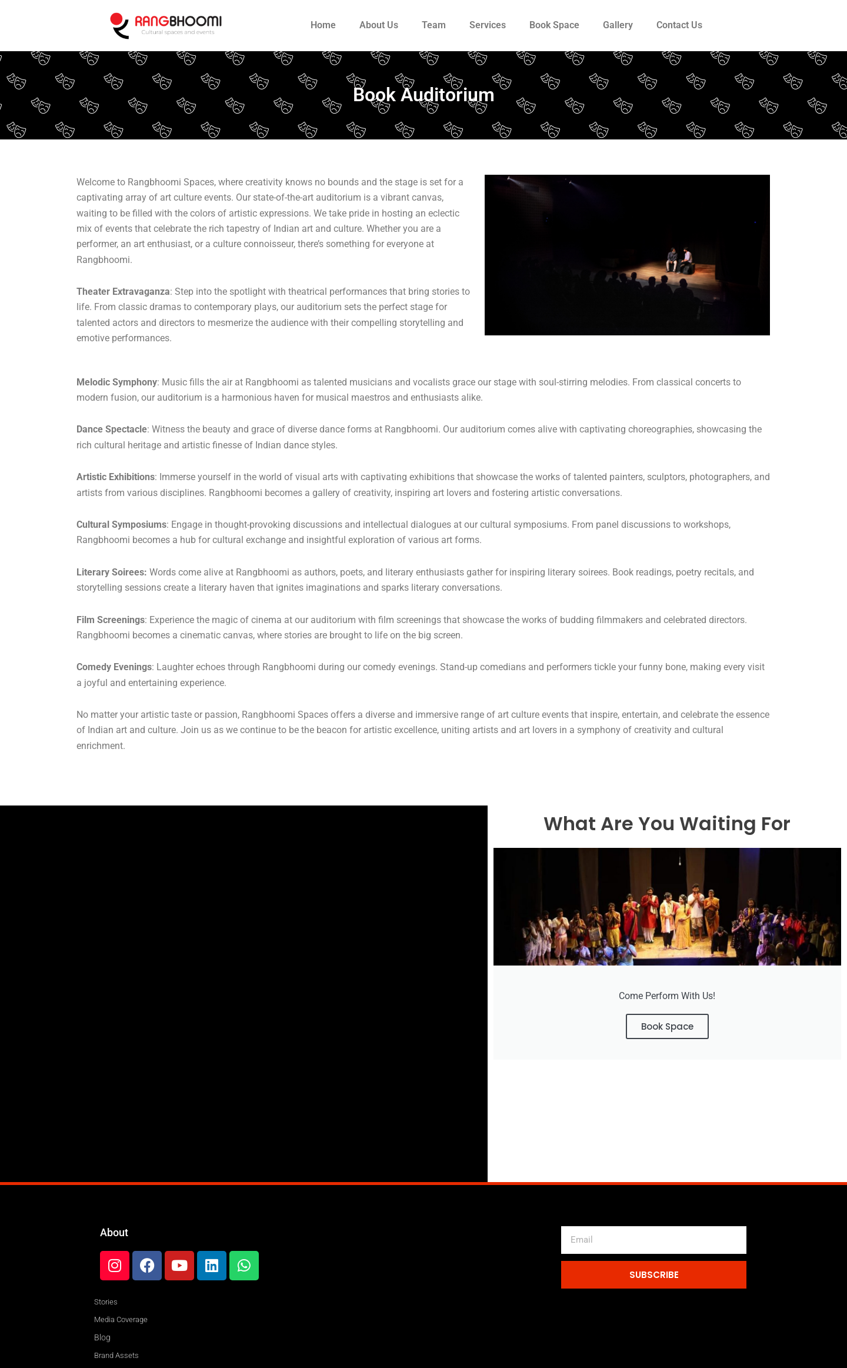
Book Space (554, 25)
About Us (378, 25)
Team (434, 25)
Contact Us (679, 25)
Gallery (618, 25)
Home (323, 25)
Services (487, 25)
